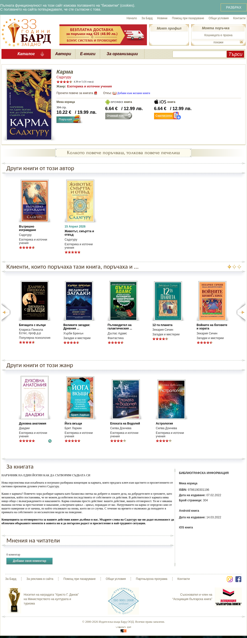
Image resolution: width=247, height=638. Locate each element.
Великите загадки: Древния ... (76, 326)
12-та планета (162, 325)
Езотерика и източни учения (89, 86)
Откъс (107, 93)
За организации (122, 54)
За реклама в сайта (39, 579)
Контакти (239, 18)
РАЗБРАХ (233, 7)
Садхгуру (63, 77)
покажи (218, 42)
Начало (132, 18)
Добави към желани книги (133, 93)
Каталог (26, 54)
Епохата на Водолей (125, 423)
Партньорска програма (151, 579)
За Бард (147, 18)
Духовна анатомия (32, 423)
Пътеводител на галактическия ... (120, 326)
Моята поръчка (215, 28)
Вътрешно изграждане (27, 228)
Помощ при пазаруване (188, 18)
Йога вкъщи (73, 423)
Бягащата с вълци (32, 325)
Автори (63, 54)
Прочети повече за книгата (74, 93)
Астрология (164, 423)
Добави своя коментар (29, 561)
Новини (162, 18)
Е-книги (87, 54)
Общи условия (219, 18)
